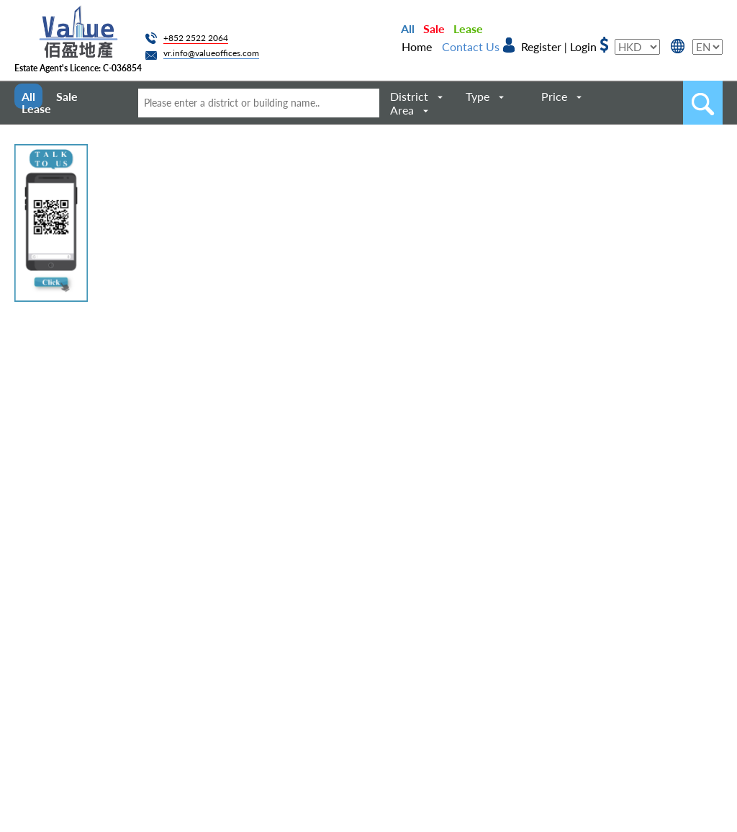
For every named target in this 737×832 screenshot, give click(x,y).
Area (402, 110)
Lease (468, 28)
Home (417, 46)
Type (477, 96)
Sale (434, 28)
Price (554, 96)
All (408, 28)
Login (583, 46)
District (409, 96)
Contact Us (470, 46)
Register (541, 46)
